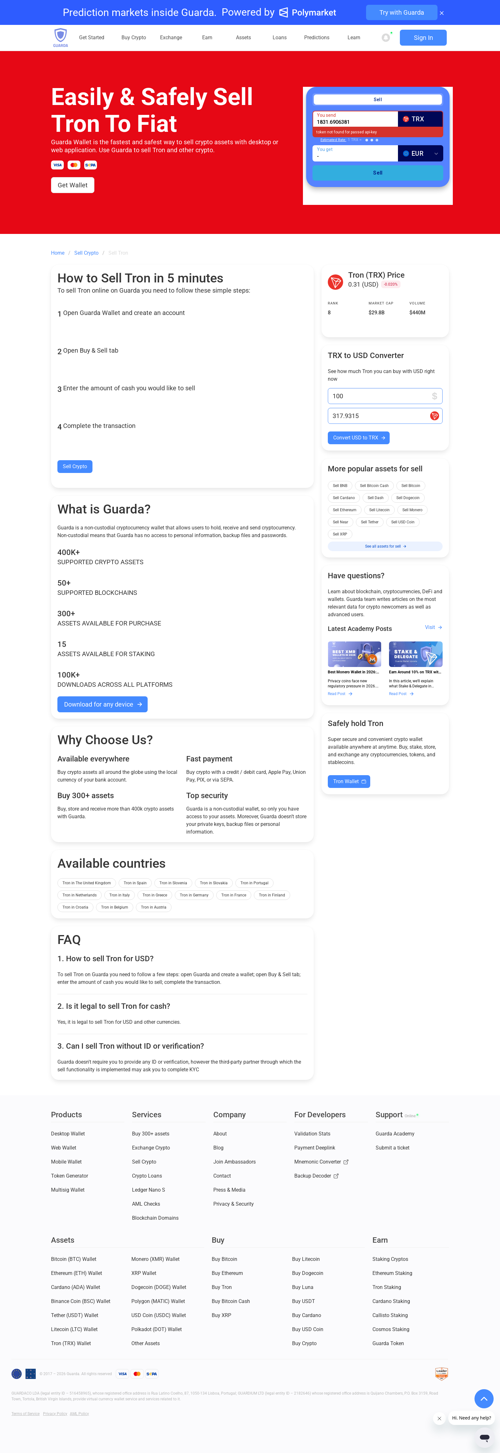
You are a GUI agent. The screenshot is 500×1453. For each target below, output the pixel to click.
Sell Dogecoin (408, 498)
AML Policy (79, 1414)
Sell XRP (340, 534)
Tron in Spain (135, 883)
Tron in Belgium (114, 907)
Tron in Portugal (254, 883)
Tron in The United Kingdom (86, 883)
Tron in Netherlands (79, 895)
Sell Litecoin (379, 510)
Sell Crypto (75, 466)
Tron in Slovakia (214, 883)
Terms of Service (25, 1414)
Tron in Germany (194, 895)
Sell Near (340, 522)
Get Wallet (73, 185)
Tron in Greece (155, 895)
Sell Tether (370, 522)
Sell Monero (412, 510)
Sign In (423, 37)
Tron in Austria (153, 907)
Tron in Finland (272, 895)
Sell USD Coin (403, 522)
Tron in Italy (119, 895)
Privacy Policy (55, 1414)
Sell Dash (376, 498)
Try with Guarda (401, 12)
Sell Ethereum (345, 510)
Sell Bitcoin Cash (374, 485)
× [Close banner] (441, 12)
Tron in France (233, 895)
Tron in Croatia (75, 907)
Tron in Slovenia (173, 883)
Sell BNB (340, 485)
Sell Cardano (344, 498)
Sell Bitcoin (410, 485)
